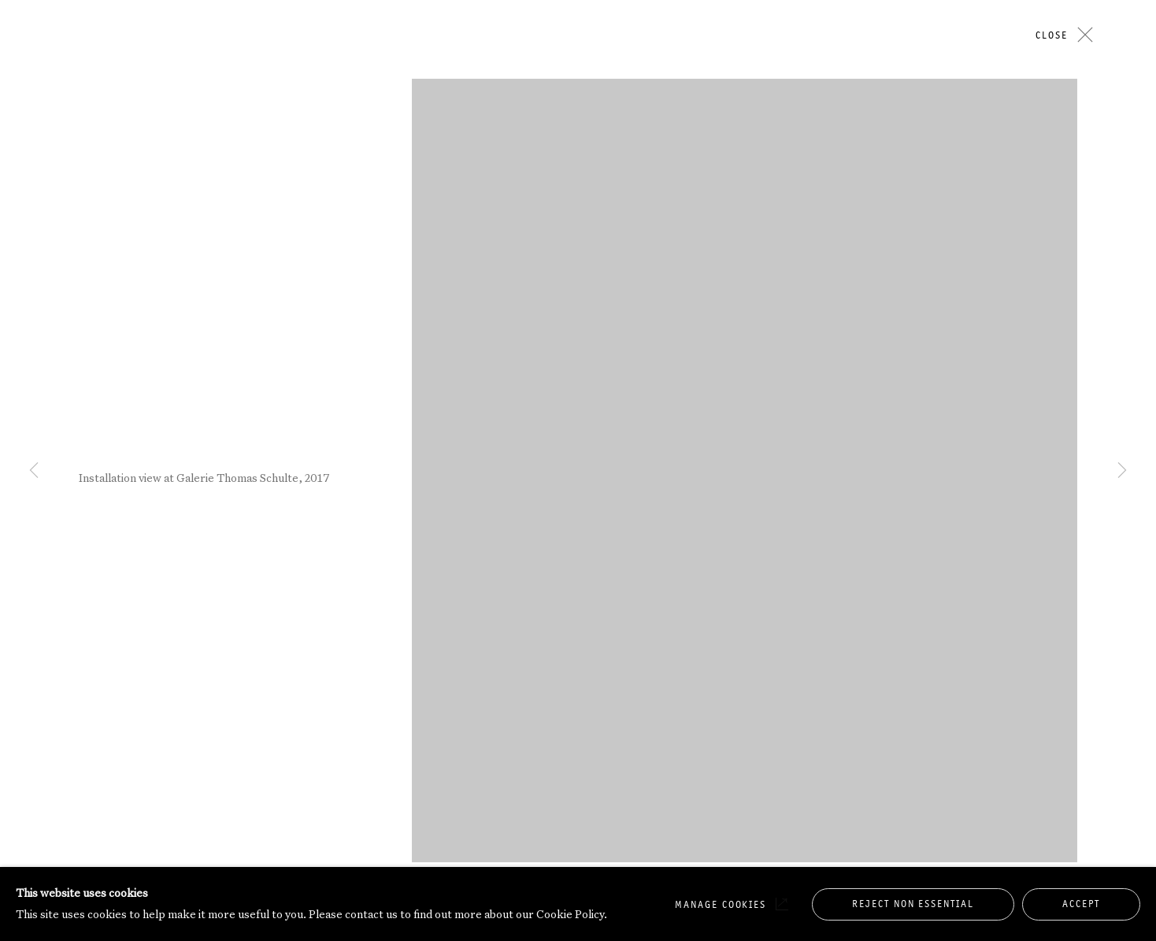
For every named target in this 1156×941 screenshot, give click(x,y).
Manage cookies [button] (720, 904)
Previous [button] (34, 151)
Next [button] (1122, 151)
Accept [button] (1081, 904)
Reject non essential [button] (913, 904)
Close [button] (1052, 35)
